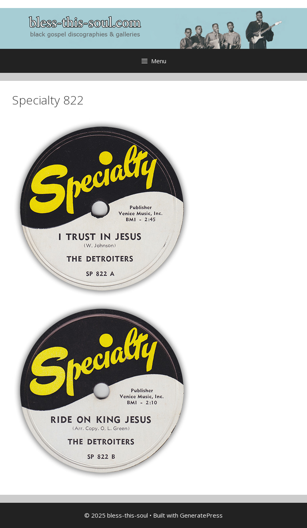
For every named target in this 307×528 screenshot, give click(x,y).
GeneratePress (201, 515)
